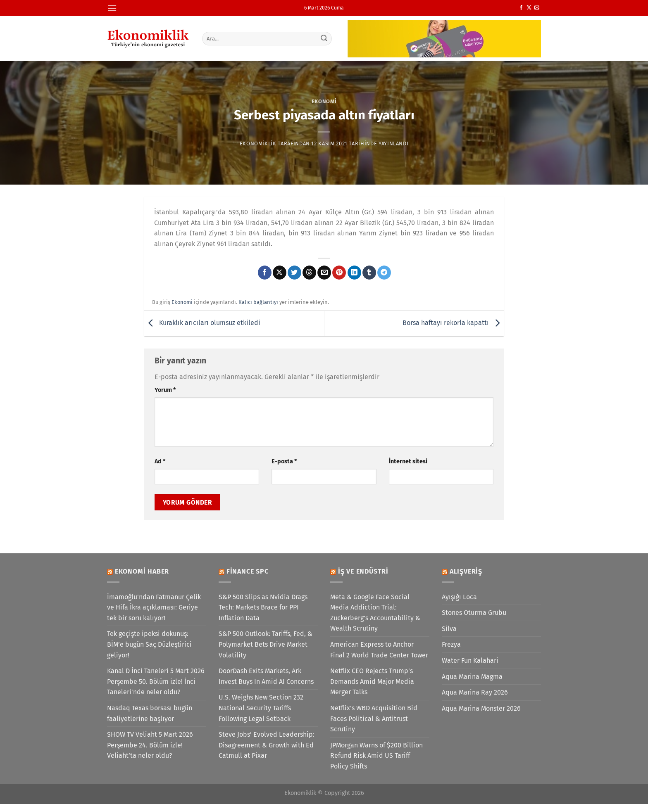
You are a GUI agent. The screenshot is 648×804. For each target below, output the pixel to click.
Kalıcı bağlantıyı (258, 302)
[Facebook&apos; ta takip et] (521, 8)
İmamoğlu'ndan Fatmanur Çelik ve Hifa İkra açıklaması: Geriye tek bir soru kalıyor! (154, 607)
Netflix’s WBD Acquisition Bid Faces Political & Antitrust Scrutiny (373, 718)
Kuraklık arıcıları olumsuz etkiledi (202, 323)
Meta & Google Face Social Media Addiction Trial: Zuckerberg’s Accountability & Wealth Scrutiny (375, 613)
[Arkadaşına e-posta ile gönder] (324, 273)
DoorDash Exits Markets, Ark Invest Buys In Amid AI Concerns (266, 676)
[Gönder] (324, 38)
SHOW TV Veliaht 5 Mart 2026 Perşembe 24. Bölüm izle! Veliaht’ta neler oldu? (150, 744)
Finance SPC (247, 571)
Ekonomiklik (258, 143)
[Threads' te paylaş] (309, 273)
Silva (449, 629)
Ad (160, 461)
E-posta (284, 461)
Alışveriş (466, 571)
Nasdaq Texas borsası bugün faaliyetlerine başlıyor (149, 713)
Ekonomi (324, 101)
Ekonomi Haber (142, 571)
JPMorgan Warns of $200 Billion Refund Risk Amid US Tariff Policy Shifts (376, 755)
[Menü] (112, 8)
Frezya (451, 644)
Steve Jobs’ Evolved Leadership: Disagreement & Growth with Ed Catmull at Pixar (266, 744)
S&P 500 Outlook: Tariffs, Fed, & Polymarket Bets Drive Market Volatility (265, 644)
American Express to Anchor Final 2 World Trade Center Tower (379, 649)
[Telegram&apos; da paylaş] (384, 273)
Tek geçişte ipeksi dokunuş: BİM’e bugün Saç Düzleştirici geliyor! (149, 644)
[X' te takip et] (528, 8)
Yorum (165, 390)
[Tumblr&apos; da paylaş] (369, 273)
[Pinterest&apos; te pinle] (339, 273)
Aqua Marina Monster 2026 (481, 708)
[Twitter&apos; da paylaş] (294, 273)
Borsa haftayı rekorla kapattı (453, 323)
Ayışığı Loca (459, 597)
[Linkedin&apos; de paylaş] (354, 273)
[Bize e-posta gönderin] (536, 8)
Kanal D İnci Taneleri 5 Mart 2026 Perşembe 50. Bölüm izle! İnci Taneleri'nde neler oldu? (156, 681)
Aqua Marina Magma (472, 677)
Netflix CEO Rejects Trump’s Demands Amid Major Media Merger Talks (372, 681)
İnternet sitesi (408, 461)
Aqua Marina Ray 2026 (475, 692)
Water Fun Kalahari (470, 660)
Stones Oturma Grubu (474, 613)
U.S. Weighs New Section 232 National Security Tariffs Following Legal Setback (261, 707)
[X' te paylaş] (279, 273)
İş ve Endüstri (363, 571)
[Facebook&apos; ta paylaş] (265, 273)
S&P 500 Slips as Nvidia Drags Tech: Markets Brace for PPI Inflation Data (263, 607)
